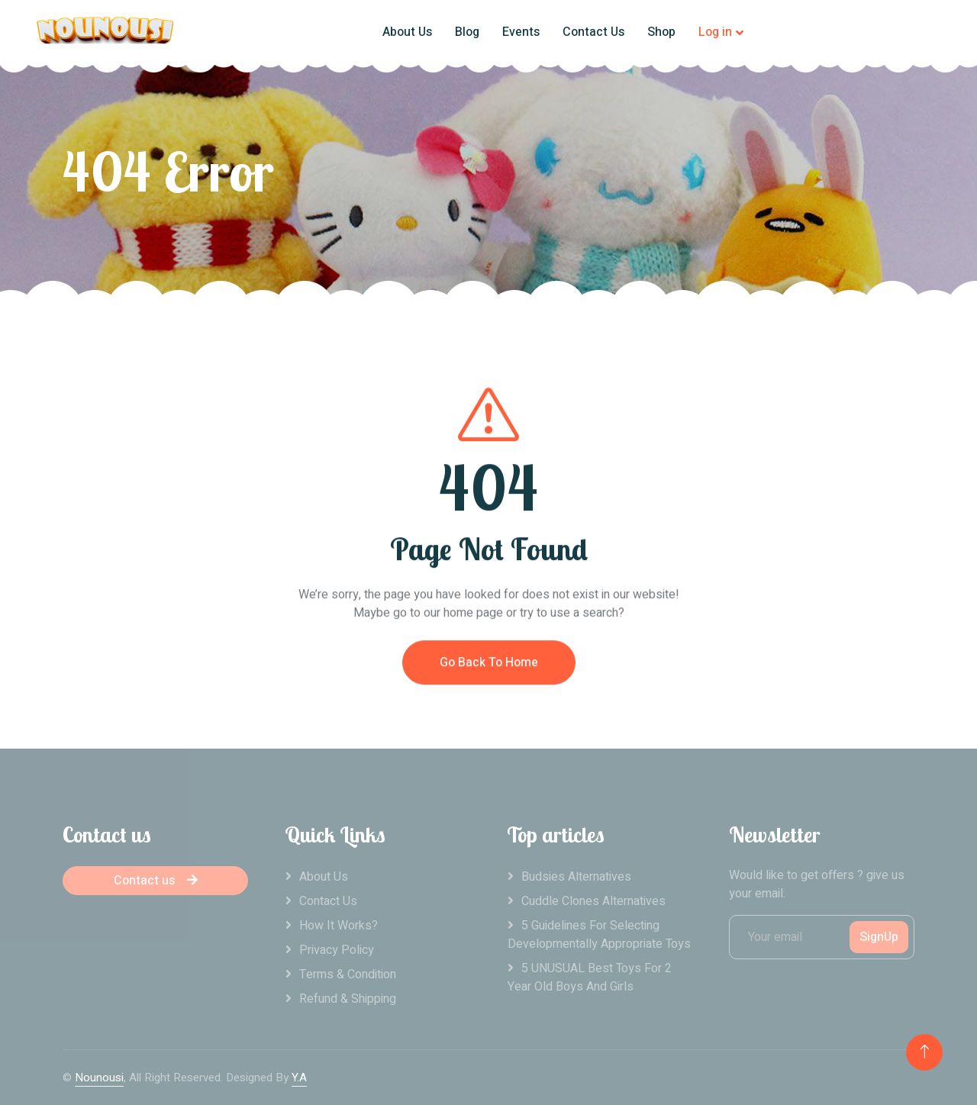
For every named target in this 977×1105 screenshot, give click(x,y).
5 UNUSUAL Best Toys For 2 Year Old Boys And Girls (590, 977)
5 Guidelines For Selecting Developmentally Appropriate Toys (599, 935)
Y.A (299, 1077)
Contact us (156, 880)
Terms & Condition (347, 974)
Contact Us (593, 32)
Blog (467, 32)
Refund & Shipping (347, 999)
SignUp (878, 937)
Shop (661, 32)
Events (521, 32)
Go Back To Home (489, 673)
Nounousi (99, 1077)
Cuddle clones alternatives (593, 901)
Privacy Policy (336, 950)
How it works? (338, 926)
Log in (715, 32)
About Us (407, 32)
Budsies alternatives (576, 877)
